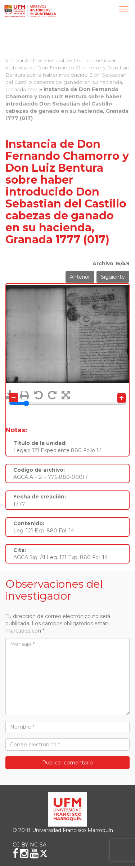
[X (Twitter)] (43, 853)
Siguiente (113, 277)
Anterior (80, 277)
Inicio (12, 60)
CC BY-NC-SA (29, 844)
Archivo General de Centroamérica (68, 60)
